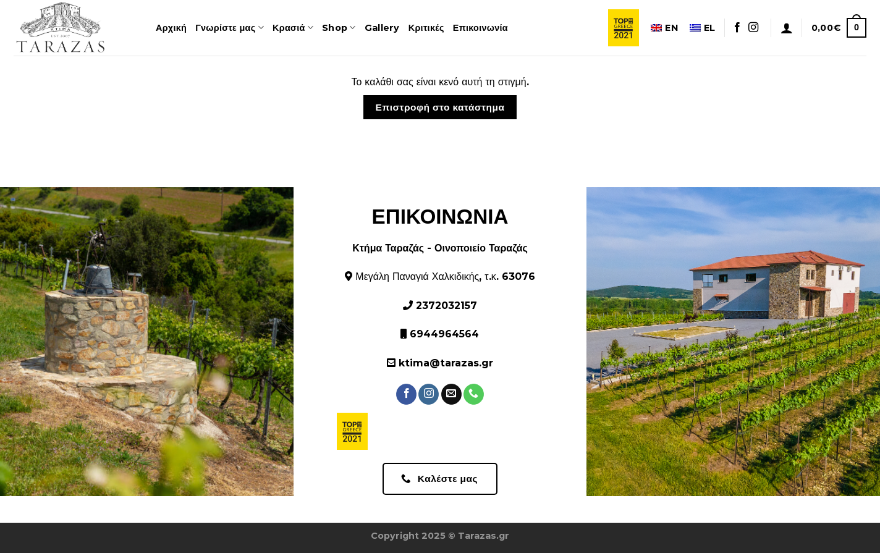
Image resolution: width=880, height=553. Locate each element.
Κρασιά (293, 27)
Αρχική (171, 27)
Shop (339, 27)
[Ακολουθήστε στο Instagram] (753, 27)
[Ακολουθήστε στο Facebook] (737, 27)
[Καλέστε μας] (473, 394)
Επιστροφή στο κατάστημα (440, 107)
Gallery (382, 27)
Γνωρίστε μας (229, 27)
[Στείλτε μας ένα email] (451, 394)
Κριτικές (426, 27)
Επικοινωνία (480, 27)
